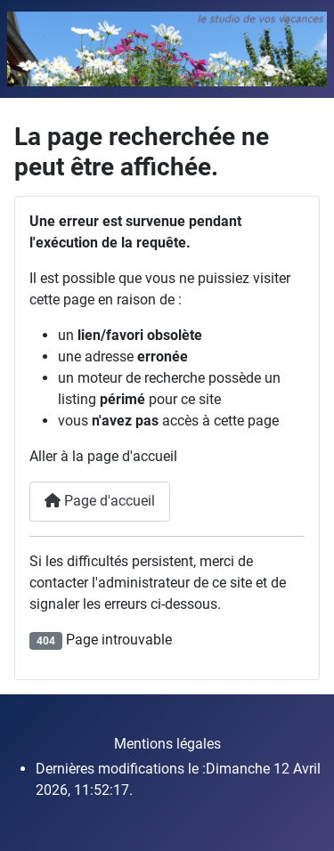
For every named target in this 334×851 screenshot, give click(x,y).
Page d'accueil (100, 500)
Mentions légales (167, 743)
